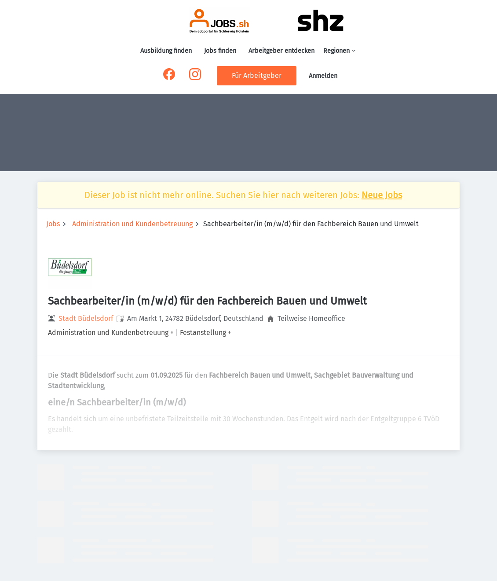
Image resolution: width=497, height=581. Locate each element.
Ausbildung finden (166, 51)
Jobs (53, 224)
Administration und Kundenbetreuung (132, 224)
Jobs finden (220, 51)
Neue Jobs (382, 195)
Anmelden (323, 76)
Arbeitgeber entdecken (281, 51)
